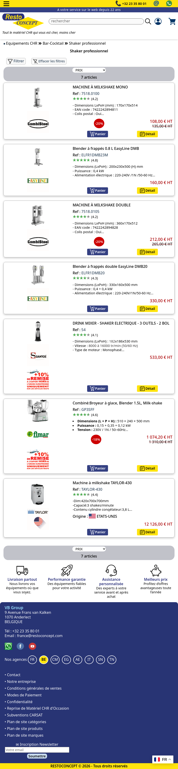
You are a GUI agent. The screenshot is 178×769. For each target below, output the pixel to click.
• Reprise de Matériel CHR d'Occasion (37, 708)
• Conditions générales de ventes (33, 688)
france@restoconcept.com (40, 635)
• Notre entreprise (20, 681)
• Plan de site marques (24, 735)
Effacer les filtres (49, 61)
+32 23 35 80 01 (134, 3)
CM (55, 659)
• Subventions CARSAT (24, 715)
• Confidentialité (18, 701)
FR (32, 659)
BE (43, 659)
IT (89, 659)
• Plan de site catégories (25, 721)
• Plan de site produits (24, 728)
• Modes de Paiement (23, 695)
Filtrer (16, 61)
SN (100, 659)
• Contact (12, 674)
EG (66, 659)
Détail (147, 134)
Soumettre (37, 756)
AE (78, 659)
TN (111, 659)
